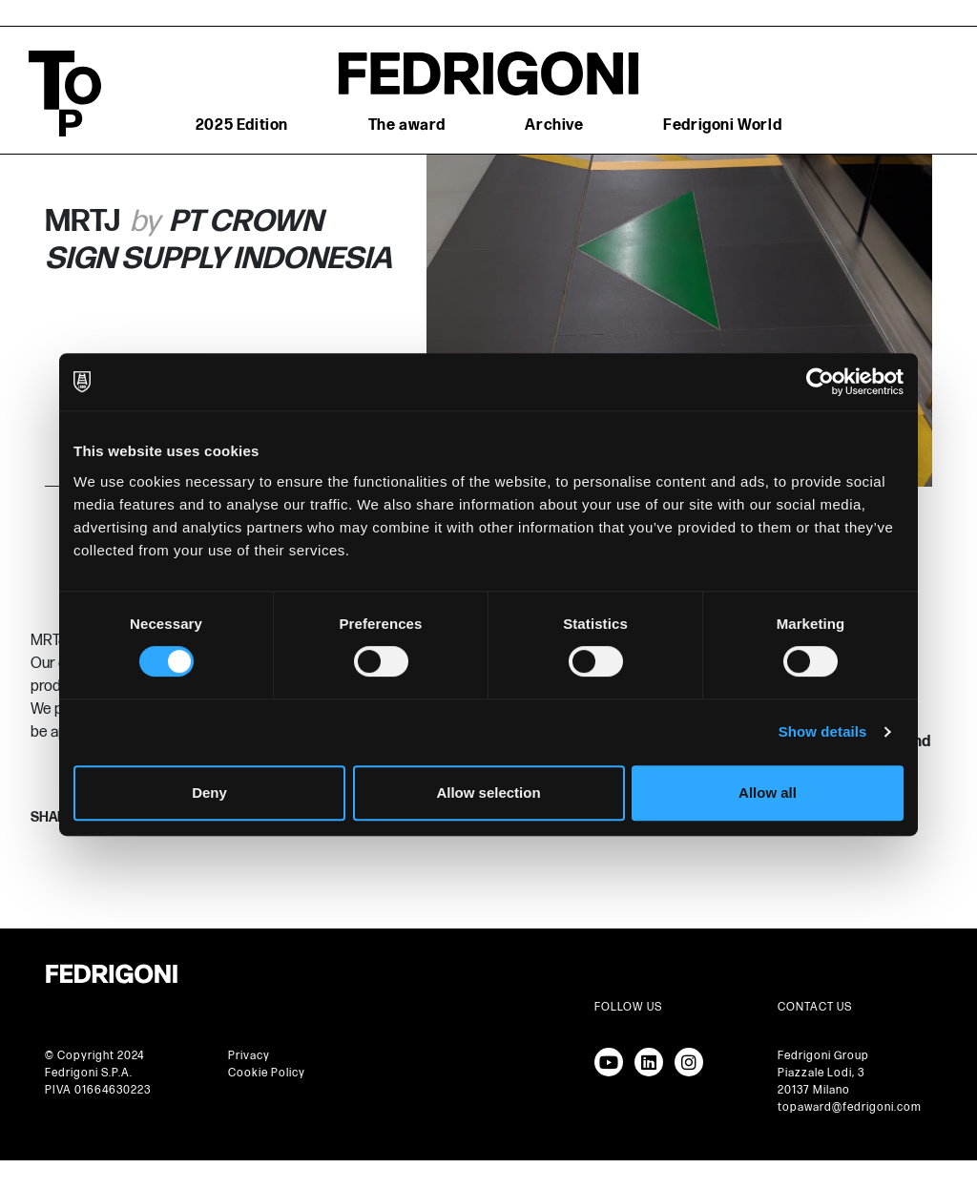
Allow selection (488, 792)
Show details (823, 731)
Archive (554, 125)
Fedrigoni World (722, 125)
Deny (209, 792)
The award (407, 125)
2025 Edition (242, 125)
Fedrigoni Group (823, 1056)
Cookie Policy (266, 1073)
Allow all (767, 792)
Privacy (249, 1056)
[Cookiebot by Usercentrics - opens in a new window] (820, 381)
